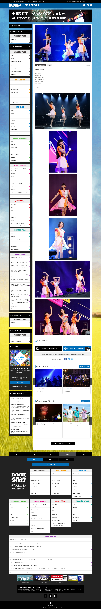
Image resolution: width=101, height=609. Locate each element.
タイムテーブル (84, 366)
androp (20, 105)
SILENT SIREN (20, 121)
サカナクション (20, 46)
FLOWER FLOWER (20, 145)
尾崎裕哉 (20, 227)
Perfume (20, 49)
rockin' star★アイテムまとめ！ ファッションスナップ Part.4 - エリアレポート (20, 253)
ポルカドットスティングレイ (20, 174)
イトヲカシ (20, 177)
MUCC (20, 142)
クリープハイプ (20, 59)
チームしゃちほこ (20, 93)
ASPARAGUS (20, 139)
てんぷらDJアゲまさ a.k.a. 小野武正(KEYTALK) (20, 161)
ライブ (50, 459)
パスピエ (20, 111)
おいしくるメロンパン (20, 231)
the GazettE (20, 148)
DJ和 (20, 187)
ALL (17, 454)
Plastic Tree (20, 151)
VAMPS (20, 108)
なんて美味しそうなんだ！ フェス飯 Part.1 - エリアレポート (20, 262)
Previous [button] (34, 381)
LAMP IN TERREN (20, 240)
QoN (20, 198)
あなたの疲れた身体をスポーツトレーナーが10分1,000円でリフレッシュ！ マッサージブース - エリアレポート (20, 277)
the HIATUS (20, 65)
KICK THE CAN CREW (20, 53)
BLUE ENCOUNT (20, 83)
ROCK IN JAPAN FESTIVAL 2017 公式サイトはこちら (79, 1)
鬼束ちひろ (20, 135)
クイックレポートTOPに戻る (63, 443)
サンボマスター (20, 101)
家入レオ (20, 117)
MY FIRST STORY (20, 80)
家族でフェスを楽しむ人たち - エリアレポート (20, 282)
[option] (48, 381)
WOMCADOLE (20, 237)
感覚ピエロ (20, 180)
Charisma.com (20, 171)
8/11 (49, 65)
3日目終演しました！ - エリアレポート (20, 249)
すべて (35, 459)
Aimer (20, 132)
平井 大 (20, 168)
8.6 (51, 454)
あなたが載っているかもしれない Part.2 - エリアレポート (20, 271)
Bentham (20, 234)
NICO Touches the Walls (20, 62)
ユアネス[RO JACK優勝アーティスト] (20, 184)
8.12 (84, 454)
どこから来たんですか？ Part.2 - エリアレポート (20, 267)
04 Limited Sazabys (20, 74)
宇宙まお (20, 202)
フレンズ (20, 224)
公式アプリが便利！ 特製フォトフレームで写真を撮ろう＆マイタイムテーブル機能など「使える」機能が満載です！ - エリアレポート (20, 292)
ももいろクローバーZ (20, 56)
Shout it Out (20, 205)
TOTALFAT (20, 90)
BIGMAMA (20, 77)
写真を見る (23, 354)
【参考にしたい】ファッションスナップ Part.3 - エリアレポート (20, 286)
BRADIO (20, 114)
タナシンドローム (20, 164)
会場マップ (85, 401)
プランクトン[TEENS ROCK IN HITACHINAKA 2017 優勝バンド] (20, 215)
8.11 (67, 454)
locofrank (20, 87)
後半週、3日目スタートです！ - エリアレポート (20, 299)
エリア (66, 459)
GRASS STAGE (40, 65)
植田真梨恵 (20, 208)
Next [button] (90, 381)
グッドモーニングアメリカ (20, 124)
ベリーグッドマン (20, 211)
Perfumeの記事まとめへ (43, 341)
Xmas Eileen (20, 195)
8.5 (34, 454)
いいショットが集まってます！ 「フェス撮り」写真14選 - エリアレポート (20, 257)
